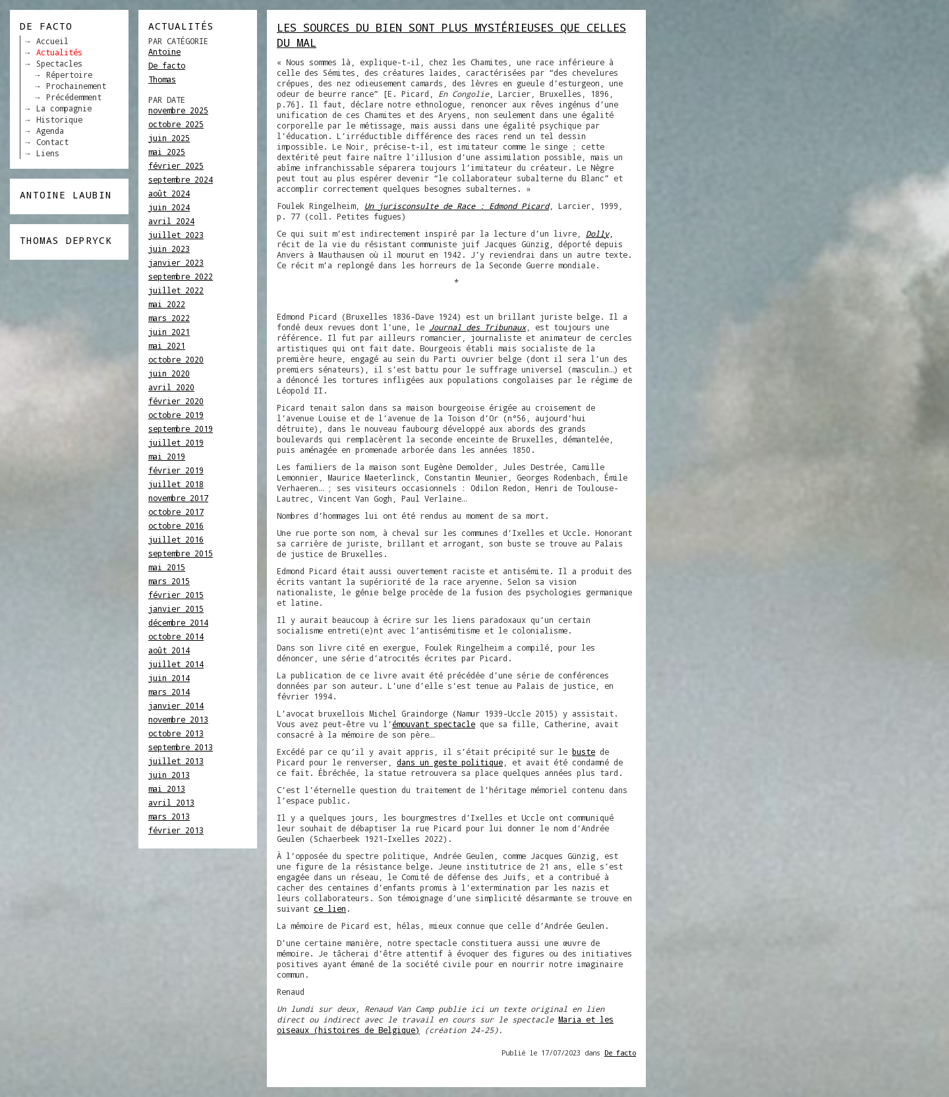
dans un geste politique (450, 762)
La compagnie (64, 108)
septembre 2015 (180, 553)
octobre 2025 (176, 124)
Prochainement (76, 85)
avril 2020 (171, 387)
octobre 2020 (176, 359)
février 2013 (176, 830)
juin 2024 (169, 207)
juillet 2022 (176, 290)
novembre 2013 (178, 719)
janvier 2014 (176, 705)
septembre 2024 (180, 179)
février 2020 (176, 401)
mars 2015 (169, 581)
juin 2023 (169, 248)
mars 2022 (169, 317)
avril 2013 (171, 802)
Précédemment (73, 97)
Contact (52, 141)
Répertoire (69, 74)
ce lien (330, 908)
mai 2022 (166, 304)
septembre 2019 (180, 428)
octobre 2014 (176, 636)
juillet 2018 (176, 484)
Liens (47, 153)
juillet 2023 (176, 234)
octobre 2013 (176, 733)
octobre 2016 (176, 525)
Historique (59, 119)
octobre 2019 (176, 414)
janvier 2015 (176, 608)
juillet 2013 (176, 761)
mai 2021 (166, 345)
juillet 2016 (176, 539)
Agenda (50, 130)
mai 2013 (166, 788)
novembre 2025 (178, 110)
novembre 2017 (178, 497)
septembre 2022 (180, 276)
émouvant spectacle (433, 724)
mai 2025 (166, 151)
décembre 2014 (178, 622)
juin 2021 (169, 331)
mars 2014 (169, 691)
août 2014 (169, 650)
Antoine (164, 51)
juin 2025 (169, 138)
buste (583, 751)
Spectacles (59, 63)
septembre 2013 (180, 747)
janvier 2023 (176, 262)
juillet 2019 (176, 442)
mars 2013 (169, 816)
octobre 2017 (176, 511)
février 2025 (176, 165)
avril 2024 (171, 221)
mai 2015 (166, 567)
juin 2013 (169, 774)
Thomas (162, 79)
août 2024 (169, 193)
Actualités (59, 52)
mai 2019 (166, 456)
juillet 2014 (176, 664)
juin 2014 (169, 677)
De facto (166, 65)
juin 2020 (169, 373)
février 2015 (176, 594)
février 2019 (176, 470)
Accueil (52, 41)
